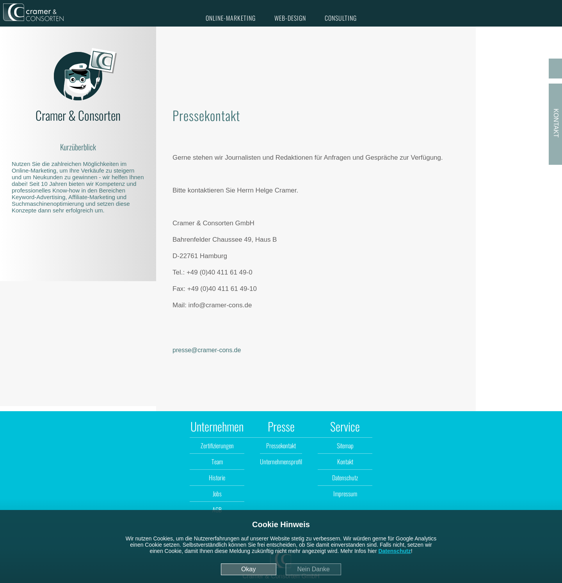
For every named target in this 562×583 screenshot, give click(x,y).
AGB (217, 509)
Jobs (217, 493)
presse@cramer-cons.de (207, 350)
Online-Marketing (231, 18)
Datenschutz (394, 551)
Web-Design (290, 18)
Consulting (341, 18)
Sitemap (345, 445)
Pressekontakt (281, 445)
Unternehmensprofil (281, 461)
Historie (217, 477)
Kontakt (345, 461)
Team (217, 461)
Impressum (345, 493)
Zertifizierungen (217, 445)
